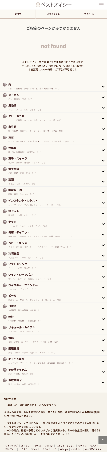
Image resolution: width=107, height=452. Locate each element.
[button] (53, 86)
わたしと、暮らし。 (65, 445)
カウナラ (23, 449)
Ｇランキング (11, 445)
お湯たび (48, 445)
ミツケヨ (35, 449)
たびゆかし (76, 449)
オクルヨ (37, 445)
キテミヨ (82, 445)
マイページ (89, 13)
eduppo (64, 449)
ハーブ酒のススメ (93, 449)
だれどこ (25, 445)
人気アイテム (53, 13)
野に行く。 (10, 449)
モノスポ (94, 445)
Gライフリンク (50, 449)
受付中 (18, 13)
